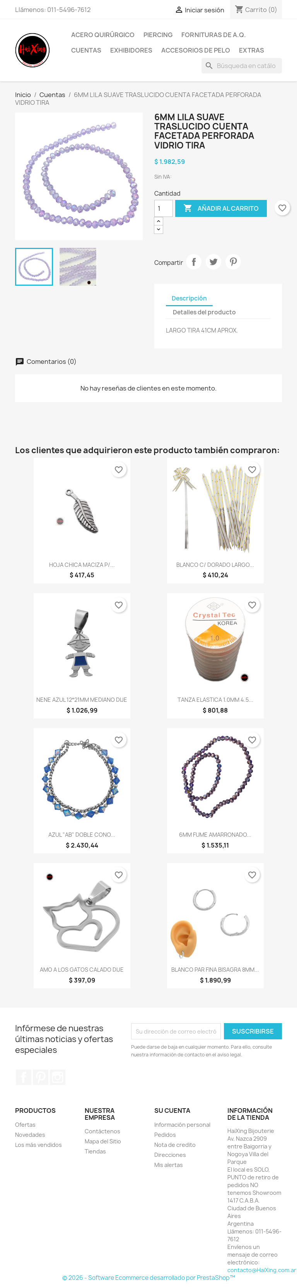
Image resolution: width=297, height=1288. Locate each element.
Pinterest (233, 262)
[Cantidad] (163, 208)
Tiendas (95, 1151)
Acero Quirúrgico (103, 35)
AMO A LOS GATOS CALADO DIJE (82, 969)
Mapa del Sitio (103, 1141)
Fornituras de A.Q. (213, 35)
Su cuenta (172, 1110)
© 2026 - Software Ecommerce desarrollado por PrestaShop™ (148, 1278)
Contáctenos (102, 1131)
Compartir (193, 262)
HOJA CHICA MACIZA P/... (82, 564)
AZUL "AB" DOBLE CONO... (81, 834)
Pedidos (165, 1134)
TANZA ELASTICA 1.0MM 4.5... (215, 699)
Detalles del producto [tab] (204, 312)
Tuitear (213, 262)
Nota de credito (175, 1144)
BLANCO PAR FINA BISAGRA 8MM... (215, 969)
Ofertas (25, 1124)
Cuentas (86, 50)
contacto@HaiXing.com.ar (261, 1270)
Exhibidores (131, 50)
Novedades (30, 1134)
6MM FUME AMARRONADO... (215, 834)
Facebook (23, 1077)
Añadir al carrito (221, 208)
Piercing (157, 35)
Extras (251, 50)
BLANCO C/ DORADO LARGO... (215, 564)
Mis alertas (168, 1165)
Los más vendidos (38, 1144)
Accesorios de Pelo (195, 50)
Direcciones (170, 1154)
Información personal (182, 1124)
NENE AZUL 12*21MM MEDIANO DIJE (81, 699)
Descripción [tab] (189, 298)
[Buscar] (241, 65)
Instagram (57, 1077)
